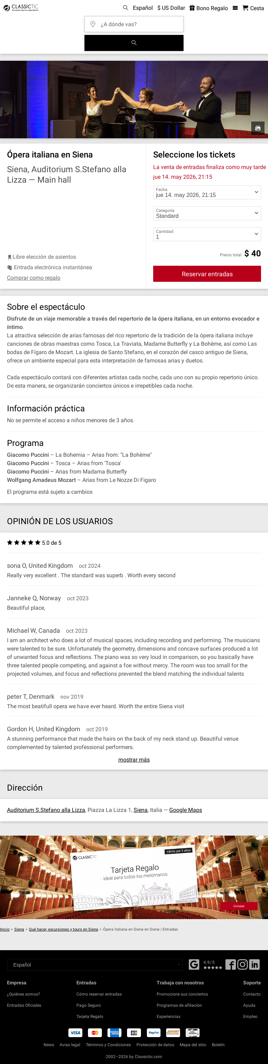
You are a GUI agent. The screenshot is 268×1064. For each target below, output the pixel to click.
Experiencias (168, 1016)
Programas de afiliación (179, 1005)
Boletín (218, 1044)
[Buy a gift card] (134, 877)
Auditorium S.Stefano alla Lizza (46, 810)
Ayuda (249, 1005)
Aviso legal (70, 1044)
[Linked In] (254, 966)
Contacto (252, 994)
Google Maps (185, 810)
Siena (141, 810)
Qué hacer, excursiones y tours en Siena (63, 929)
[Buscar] (134, 43)
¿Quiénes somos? (23, 994)
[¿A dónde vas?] (136, 21)
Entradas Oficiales (24, 1005)
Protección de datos (155, 1044)
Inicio (4, 929)
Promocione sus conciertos (182, 994)
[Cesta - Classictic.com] (253, 8)
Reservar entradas (207, 274)
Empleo (250, 1016)
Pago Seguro (88, 1005)
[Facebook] (194, 964)
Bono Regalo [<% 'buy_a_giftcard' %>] (208, 8)
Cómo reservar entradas (99, 994)
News (49, 1044)
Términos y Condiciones (108, 1044)
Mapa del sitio (193, 1044)
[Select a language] (95, 965)
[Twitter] (242, 966)
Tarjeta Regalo (89, 1016)
